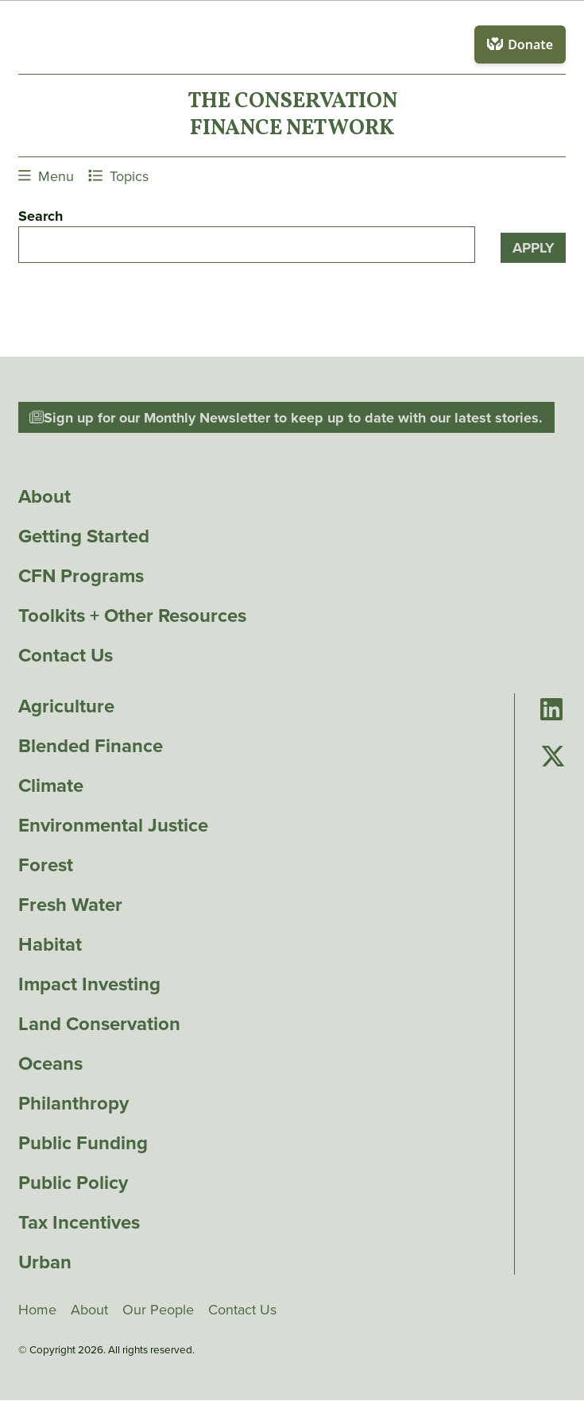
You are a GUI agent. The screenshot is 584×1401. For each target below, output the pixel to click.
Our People (158, 1309)
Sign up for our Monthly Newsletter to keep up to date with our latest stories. (286, 417)
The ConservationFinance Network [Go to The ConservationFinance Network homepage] (292, 115)
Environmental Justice (113, 825)
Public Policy (73, 1182)
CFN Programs (81, 576)
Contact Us (65, 655)
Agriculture (66, 706)
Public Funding (83, 1143)
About (44, 496)
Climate (50, 785)
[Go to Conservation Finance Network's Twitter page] (553, 756)
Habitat (50, 944)
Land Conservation (99, 1023)
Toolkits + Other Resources (132, 615)
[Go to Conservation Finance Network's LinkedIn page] (551, 710)
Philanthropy (73, 1103)
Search (40, 216)
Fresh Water (70, 904)
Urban (45, 1262)
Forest (45, 865)
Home (37, 1309)
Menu (46, 175)
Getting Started (83, 536)
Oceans (50, 1063)
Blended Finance (90, 745)
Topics (118, 175)
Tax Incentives (79, 1222)
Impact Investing (89, 984)
